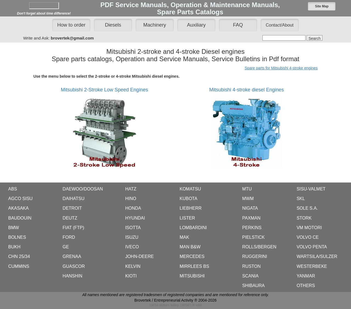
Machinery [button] (154, 25)
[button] (321, 6)
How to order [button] (71, 25)
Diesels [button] (113, 25)
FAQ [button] (238, 25)
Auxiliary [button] (196, 25)
